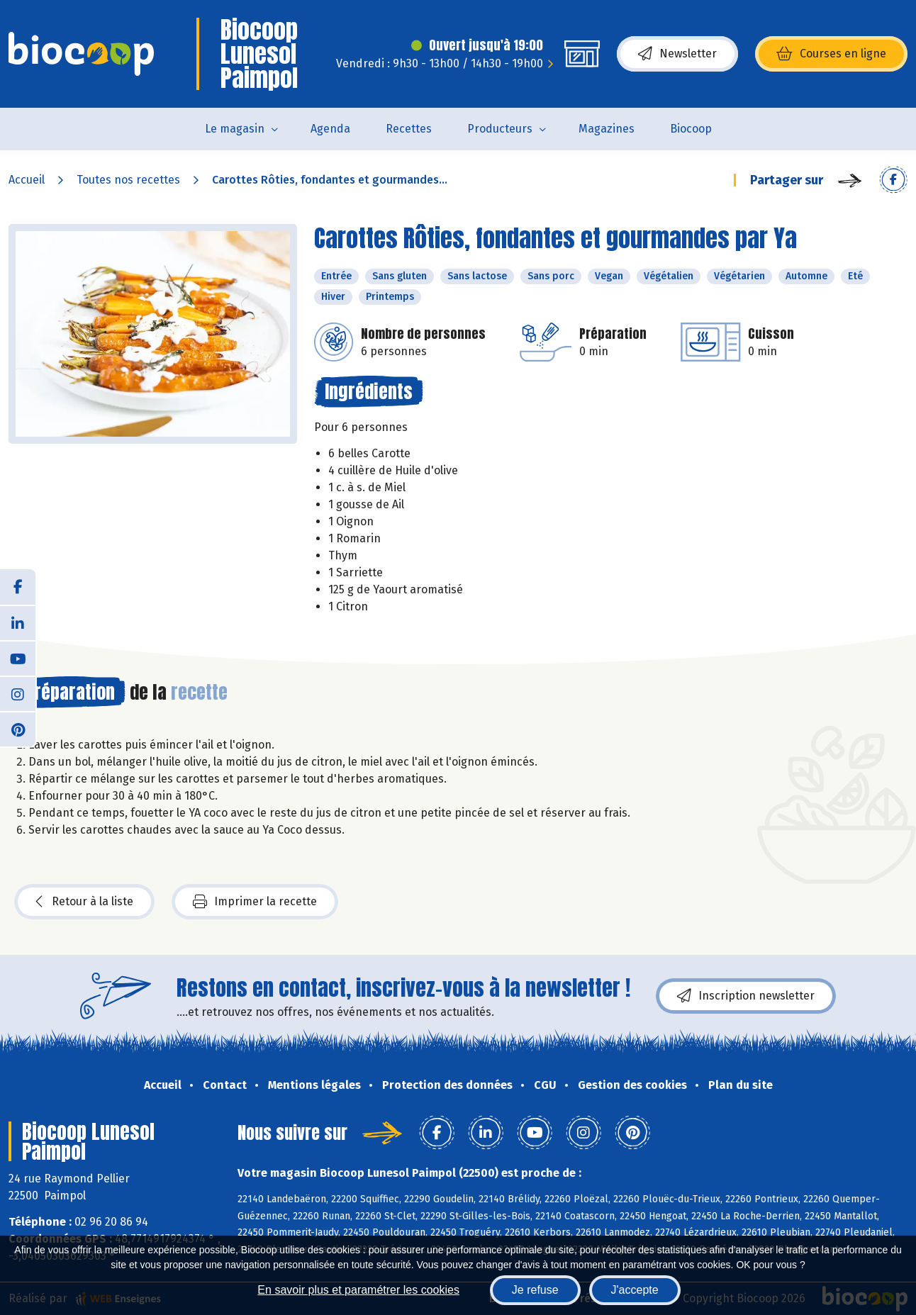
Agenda (330, 128)
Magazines (607, 128)
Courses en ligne (831, 54)
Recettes (409, 128)
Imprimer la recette (255, 902)
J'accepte (635, 1290)
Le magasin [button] (234, 128)
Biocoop (691, 128)
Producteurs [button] (499, 128)
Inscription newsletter (746, 996)
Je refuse (535, 1290)
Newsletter (677, 54)
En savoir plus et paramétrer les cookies (358, 1290)
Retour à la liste (84, 902)
